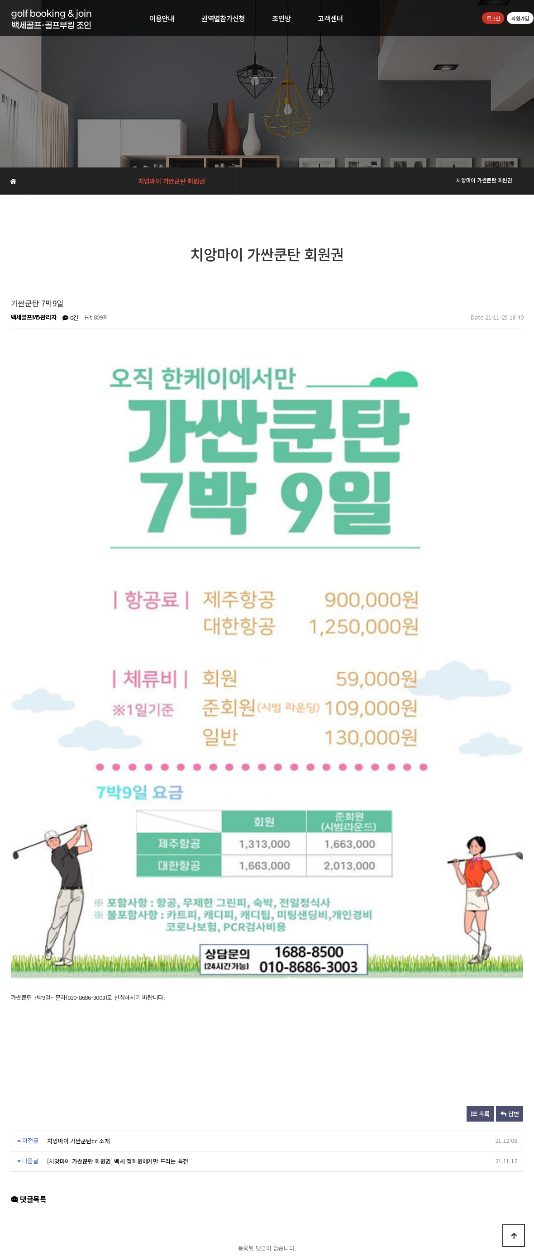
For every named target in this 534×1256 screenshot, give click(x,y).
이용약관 (277, 1184)
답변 (510, 820)
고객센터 (330, 18)
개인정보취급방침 (237, 1184)
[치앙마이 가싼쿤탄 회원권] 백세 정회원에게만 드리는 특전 (117, 867)
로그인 (493, 18)
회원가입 (520, 18)
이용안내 (161, 18)
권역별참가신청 (223, 18)
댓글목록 (29, 906)
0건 (70, 317)
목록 (480, 820)
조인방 (281, 18)
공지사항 (307, 1184)
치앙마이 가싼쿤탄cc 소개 (78, 847)
